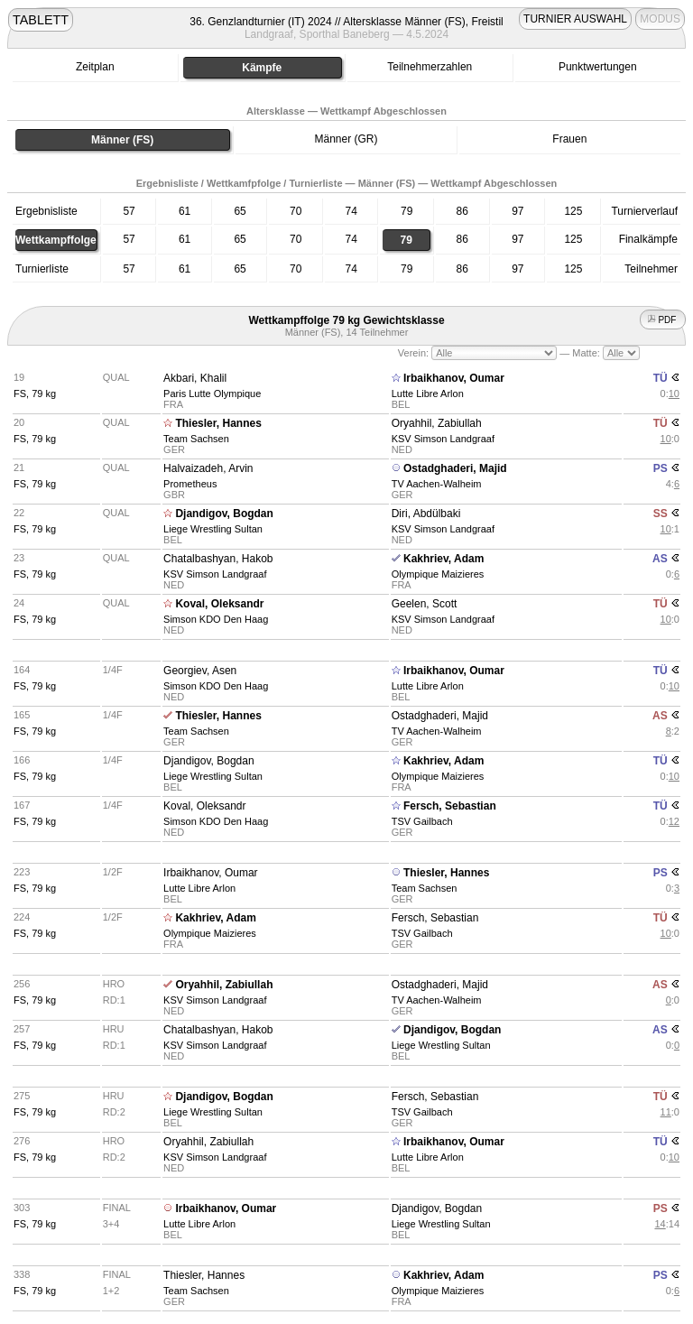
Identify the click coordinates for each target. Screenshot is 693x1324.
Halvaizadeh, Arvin (208, 468)
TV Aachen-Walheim (437, 483)
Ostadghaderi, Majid (455, 468)
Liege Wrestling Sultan (213, 528)
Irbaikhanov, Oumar (453, 378)
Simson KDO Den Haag (215, 619)
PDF (663, 320)
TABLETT (41, 20)
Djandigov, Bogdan (224, 513)
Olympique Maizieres (438, 574)
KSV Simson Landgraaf (443, 438)
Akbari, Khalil (194, 378)
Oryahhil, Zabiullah (437, 423)
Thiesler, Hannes (218, 423)
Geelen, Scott (424, 603)
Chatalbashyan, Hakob (218, 558)
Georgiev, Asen (199, 670)
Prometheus (190, 483)
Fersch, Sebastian (449, 806)
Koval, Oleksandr (219, 603)
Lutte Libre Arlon (428, 393)
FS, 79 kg (35, 393)
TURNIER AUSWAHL (575, 19)
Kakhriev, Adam (443, 558)
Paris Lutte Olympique (212, 393)
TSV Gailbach (422, 821)
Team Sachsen (196, 438)
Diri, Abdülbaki (426, 513)
